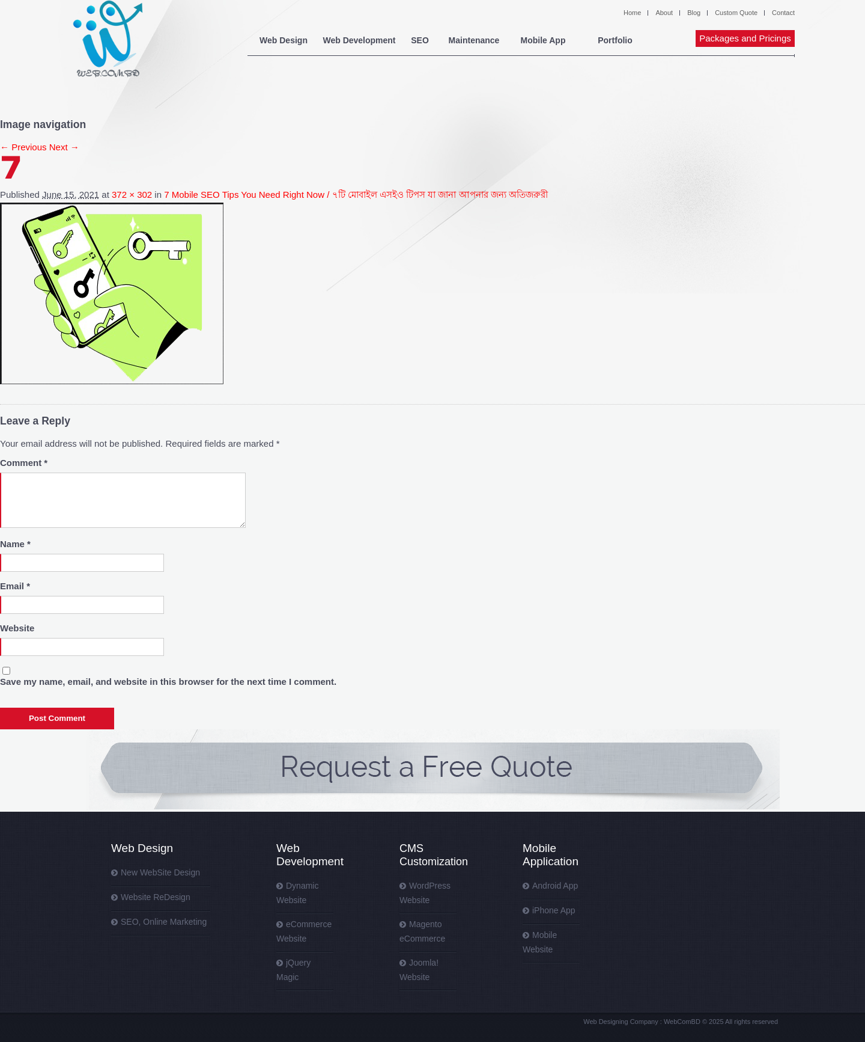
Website (17, 628)
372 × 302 (132, 194)
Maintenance (474, 40)
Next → (64, 147)
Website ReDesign (155, 897)
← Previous (23, 147)
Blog (693, 12)
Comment (23, 463)
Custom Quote (736, 12)
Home (632, 12)
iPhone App (553, 910)
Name (15, 544)
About (664, 12)
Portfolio (615, 40)
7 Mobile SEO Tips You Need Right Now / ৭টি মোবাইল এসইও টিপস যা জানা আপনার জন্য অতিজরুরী (356, 194)
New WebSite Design (160, 872)
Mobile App (543, 40)
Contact (783, 12)
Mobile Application (550, 855)
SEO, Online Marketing (164, 922)
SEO (420, 40)
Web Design (284, 40)
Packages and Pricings (745, 38)
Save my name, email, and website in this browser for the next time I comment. (168, 681)
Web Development (359, 40)
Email (15, 586)
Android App (555, 885)
